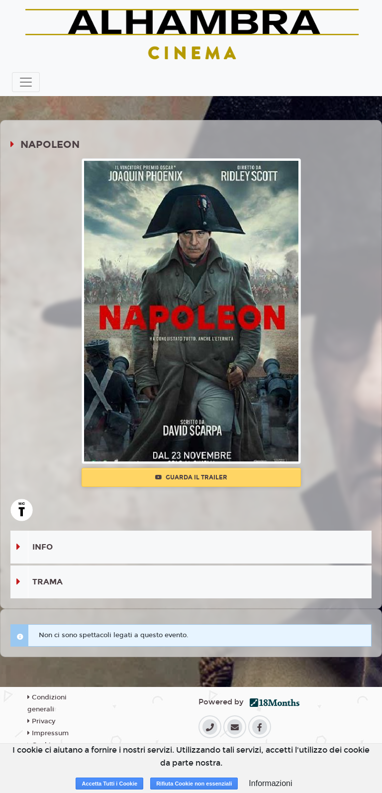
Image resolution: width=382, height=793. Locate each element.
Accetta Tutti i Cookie (109, 784)
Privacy (41, 721)
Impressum (48, 733)
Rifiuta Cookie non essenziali (194, 784)
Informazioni (270, 783)
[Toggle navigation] (26, 82)
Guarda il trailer (191, 477)
